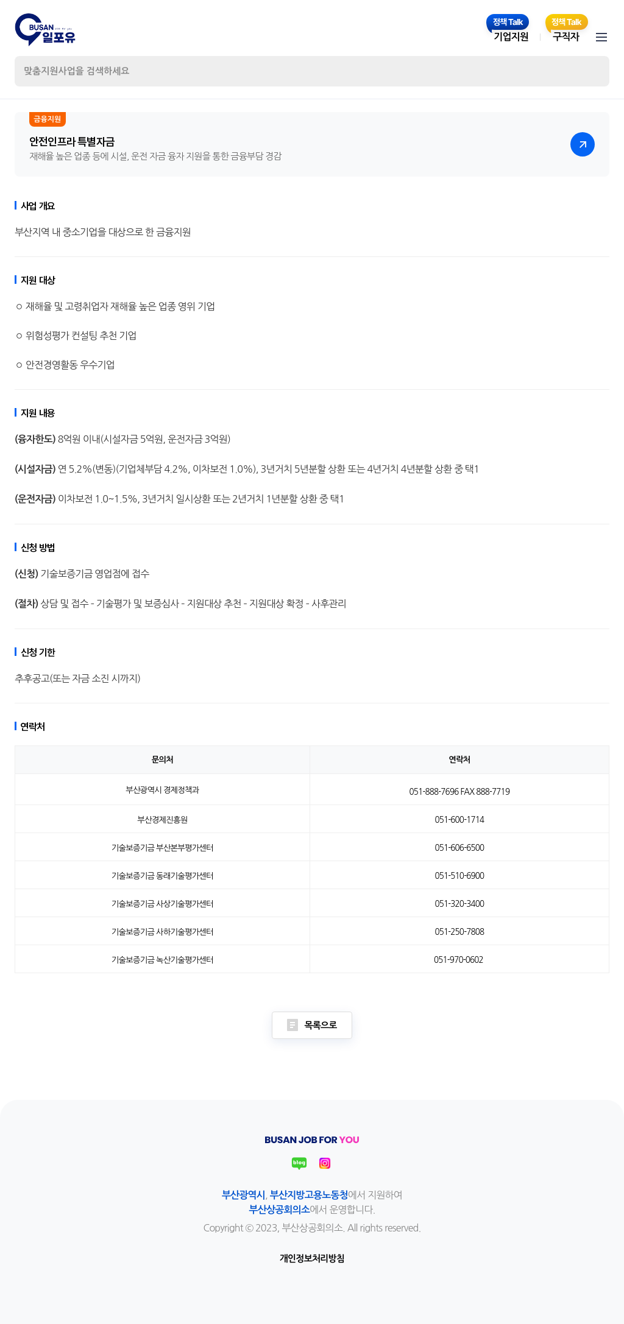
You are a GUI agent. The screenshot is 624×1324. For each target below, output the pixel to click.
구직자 (566, 36)
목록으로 (311, 1025)
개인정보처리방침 (312, 1258)
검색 (590, 71)
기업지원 (511, 36)
